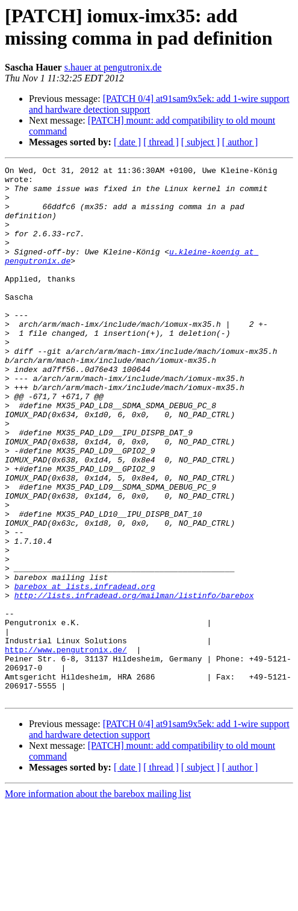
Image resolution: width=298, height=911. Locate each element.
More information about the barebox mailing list (98, 900)
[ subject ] (200, 142)
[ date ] (127, 142)
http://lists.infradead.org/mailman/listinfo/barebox (134, 681)
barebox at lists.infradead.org (84, 671)
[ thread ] (161, 142)
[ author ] (240, 142)
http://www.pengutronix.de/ (66, 747)
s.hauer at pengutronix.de (113, 67)
